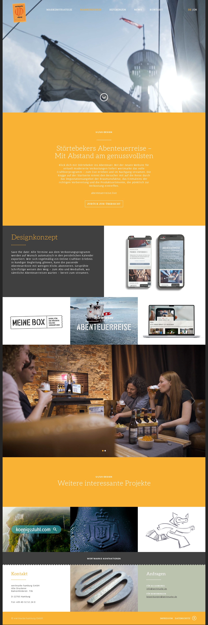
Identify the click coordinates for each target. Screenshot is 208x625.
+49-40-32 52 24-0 (25, 602)
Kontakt (156, 10)
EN (195, 10)
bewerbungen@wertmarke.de (161, 597)
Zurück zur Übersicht (104, 204)
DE (190, 10)
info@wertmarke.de (156, 589)
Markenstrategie (59, 10)
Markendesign (90, 10)
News (138, 10)
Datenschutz (182, 618)
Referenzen (117, 10)
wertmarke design (19, 12)
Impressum (166, 618)
